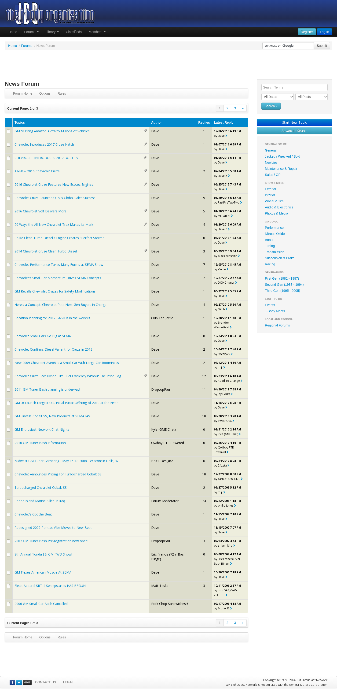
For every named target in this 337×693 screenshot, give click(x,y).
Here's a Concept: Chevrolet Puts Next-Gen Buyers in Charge (60, 304)
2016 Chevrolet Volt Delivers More (40, 211)
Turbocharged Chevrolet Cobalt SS (41, 487)
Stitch (221, 309)
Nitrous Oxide (275, 234)
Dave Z (222, 176)
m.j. (220, 367)
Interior (270, 195)
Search (271, 106)
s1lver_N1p (225, 546)
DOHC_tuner (226, 283)
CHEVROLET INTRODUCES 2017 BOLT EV (46, 158)
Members (97, 32)
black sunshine (227, 256)
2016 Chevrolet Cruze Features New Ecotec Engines (54, 184)
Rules (62, 93)
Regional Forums (277, 325)
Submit (322, 46)
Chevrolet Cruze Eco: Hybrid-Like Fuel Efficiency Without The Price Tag (68, 376)
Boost (269, 240)
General (271, 150)
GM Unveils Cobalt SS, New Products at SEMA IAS (52, 416)
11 (204, 389)
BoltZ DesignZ (162, 461)
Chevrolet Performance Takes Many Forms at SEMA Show (59, 264)
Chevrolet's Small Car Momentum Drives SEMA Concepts (58, 278)
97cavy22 (224, 354)
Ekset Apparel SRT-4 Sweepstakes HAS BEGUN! (50, 585)
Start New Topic (294, 122)
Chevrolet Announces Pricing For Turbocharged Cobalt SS (58, 474)
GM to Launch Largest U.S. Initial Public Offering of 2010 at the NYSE (66, 402)
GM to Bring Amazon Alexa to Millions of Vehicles (52, 131)
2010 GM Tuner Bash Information (40, 443)
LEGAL (68, 682)
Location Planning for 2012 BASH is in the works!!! (52, 318)
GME (27, 682)
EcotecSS (223, 608)
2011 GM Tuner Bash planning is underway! (47, 389)
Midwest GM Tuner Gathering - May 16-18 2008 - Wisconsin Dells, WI (67, 461)
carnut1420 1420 (229, 479)
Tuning (270, 246)
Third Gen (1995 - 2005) (282, 291)
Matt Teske (159, 585)
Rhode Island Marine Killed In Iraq (40, 501)
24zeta (222, 465)
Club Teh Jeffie (162, 318)
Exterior (270, 189)
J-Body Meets (275, 311)
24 (204, 501)
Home (12, 32)
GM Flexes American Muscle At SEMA (43, 572)
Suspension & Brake (280, 258)
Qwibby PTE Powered (167, 443)
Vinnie (222, 269)
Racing (270, 264)
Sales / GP (273, 175)
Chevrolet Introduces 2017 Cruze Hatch (44, 144)
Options (45, 93)
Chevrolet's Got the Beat (33, 514)
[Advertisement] (168, 65)
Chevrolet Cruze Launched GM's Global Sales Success (55, 198)
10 (204, 416)
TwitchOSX (225, 421)
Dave (155, 131)
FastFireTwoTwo (228, 202)
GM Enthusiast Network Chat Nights (42, 429)
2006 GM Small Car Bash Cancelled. (41, 603)
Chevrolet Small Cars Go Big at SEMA (43, 336)
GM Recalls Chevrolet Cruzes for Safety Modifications (55, 291)
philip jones (225, 506)
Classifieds (74, 32)
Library (52, 32)
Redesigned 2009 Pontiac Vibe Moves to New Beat (53, 527)
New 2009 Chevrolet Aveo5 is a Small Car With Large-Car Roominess (67, 362)
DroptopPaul (161, 389)
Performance (274, 228)
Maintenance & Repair (281, 168)
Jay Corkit (224, 394)
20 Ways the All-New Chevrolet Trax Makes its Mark (54, 224)
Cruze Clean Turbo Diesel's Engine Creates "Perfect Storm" (59, 238)
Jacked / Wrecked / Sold (282, 156)
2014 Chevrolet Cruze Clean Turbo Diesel (46, 251)
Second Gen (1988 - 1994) (284, 284)
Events (270, 305)
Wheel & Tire (274, 201)
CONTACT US (45, 682)
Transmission (274, 252)
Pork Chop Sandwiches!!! (169, 603)
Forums (31, 32)
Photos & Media (276, 213)
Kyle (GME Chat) (163, 429)
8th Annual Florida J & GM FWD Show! (43, 554)
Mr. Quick (224, 216)
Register (307, 32)
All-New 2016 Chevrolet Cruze (37, 171)
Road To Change (229, 381)
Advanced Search (295, 130)
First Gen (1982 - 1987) (282, 278)
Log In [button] (324, 32)
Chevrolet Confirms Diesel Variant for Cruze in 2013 (53, 349)
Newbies (271, 162)
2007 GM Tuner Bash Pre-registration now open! (51, 541)
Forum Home (22, 93)
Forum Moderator (165, 501)
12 (204, 376)
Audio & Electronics (279, 207)
